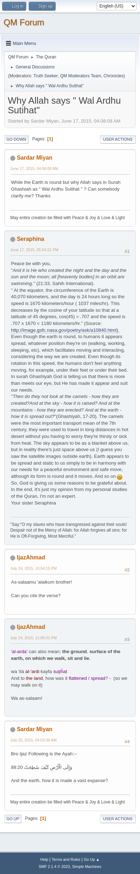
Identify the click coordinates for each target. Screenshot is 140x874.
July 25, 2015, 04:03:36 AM (33, 740)
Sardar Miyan (34, 158)
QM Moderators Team (80, 75)
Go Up (12, 819)
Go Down (16, 139)
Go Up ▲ (92, 859)
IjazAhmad (31, 557)
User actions (118, 139)
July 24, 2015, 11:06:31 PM (33, 638)
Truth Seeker (45, 75)
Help (44, 859)
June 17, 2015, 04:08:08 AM (34, 168)
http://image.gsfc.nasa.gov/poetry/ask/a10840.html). (65, 330)
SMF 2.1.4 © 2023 (54, 866)
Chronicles (113, 75)
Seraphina (30, 239)
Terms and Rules (66, 859)
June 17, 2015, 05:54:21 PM (34, 250)
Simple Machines (86, 866)
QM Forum (24, 22)
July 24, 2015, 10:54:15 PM (33, 568)
